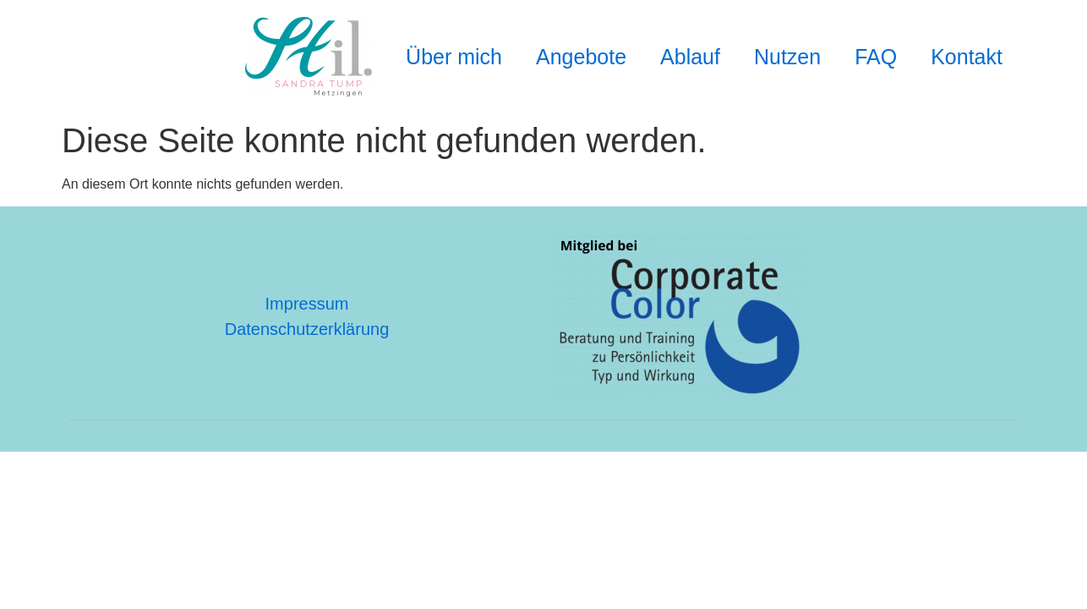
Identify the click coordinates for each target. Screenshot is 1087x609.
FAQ (876, 57)
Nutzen (787, 57)
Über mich (454, 57)
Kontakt (966, 57)
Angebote (581, 57)
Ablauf (690, 57)
